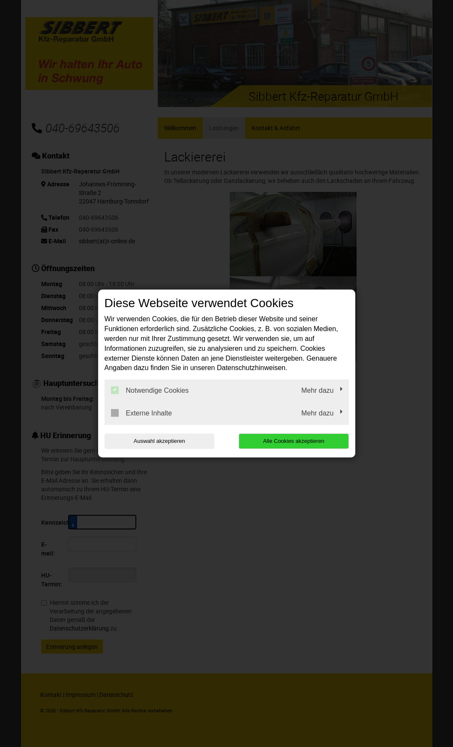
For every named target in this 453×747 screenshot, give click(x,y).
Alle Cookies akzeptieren (293, 441)
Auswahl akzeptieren (159, 441)
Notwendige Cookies (150, 390)
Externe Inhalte (141, 413)
